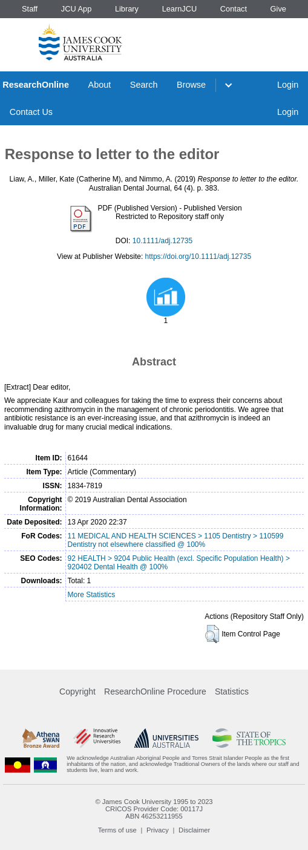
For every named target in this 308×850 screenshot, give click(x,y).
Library (127, 8)
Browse (191, 85)
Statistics (232, 691)
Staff (30, 8)
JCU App (76, 8)
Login (287, 85)
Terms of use (117, 830)
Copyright (77, 691)
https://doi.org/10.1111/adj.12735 (198, 256)
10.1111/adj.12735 (162, 241)
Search (144, 85)
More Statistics (92, 594)
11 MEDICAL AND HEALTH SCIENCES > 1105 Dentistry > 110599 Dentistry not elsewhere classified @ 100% (176, 540)
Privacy (157, 830)
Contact (233, 8)
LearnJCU (179, 8)
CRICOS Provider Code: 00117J (154, 808)
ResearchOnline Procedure (155, 691)
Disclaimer (194, 830)
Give (278, 8)
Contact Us (31, 112)
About (99, 85)
